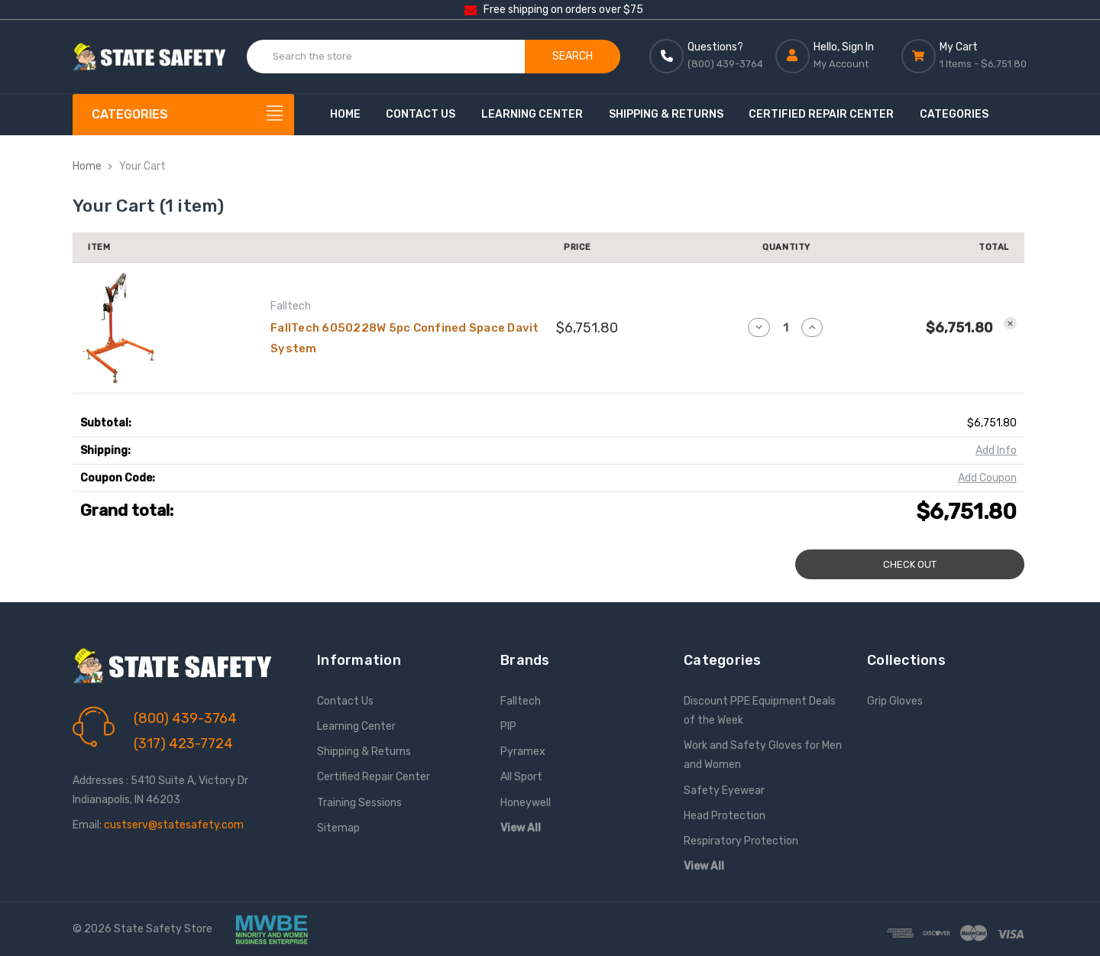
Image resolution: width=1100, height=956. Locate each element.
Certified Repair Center (821, 114)
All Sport (521, 776)
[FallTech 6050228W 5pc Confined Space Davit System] (785, 328)
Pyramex (522, 751)
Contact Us (420, 114)
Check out (910, 564)
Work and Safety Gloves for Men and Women (763, 755)
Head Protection (724, 815)
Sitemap (338, 828)
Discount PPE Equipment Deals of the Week (760, 711)
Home (345, 114)
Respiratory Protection (741, 840)
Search (572, 56)
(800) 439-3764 (185, 718)
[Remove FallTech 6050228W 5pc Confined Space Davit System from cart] (1010, 323)
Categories (954, 114)
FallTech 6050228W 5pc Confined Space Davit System (404, 338)
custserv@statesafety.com (174, 824)
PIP (508, 726)
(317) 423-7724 (183, 743)
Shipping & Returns (666, 114)
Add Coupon (987, 478)
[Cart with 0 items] (964, 56)
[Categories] (183, 114)
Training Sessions (359, 802)
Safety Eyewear (724, 790)
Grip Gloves (895, 701)
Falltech (520, 701)
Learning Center (532, 114)
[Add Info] (996, 450)
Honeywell (525, 802)
